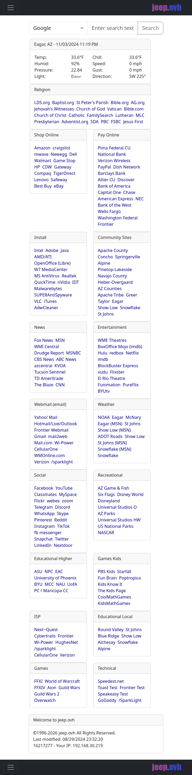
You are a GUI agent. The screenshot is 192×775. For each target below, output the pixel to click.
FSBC (116, 122)
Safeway (59, 180)
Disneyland (109, 501)
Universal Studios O (117, 507)
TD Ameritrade (48, 378)
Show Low (108, 308)
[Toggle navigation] (10, 7)
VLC (38, 301)
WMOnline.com (49, 455)
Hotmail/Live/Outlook (55, 424)
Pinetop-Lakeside (115, 269)
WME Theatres (112, 340)
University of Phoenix (55, 578)
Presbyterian (46, 122)
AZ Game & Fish (113, 488)
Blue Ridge (108, 636)
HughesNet (66, 642)
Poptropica (130, 578)
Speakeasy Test (113, 694)
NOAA (104, 417)
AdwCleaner (46, 308)
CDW (47, 167)
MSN (60, 340)
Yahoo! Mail (45, 417)
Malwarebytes (48, 288)
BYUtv (104, 391)
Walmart (42, 160)
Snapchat (43, 539)
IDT (75, 282)
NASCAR (106, 532)
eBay (59, 186)
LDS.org (42, 102)
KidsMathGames (114, 603)
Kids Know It (110, 584)
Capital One (109, 192)
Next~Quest (46, 629)
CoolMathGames (114, 597)
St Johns (106, 314)
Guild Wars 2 (46, 694)
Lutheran (124, 115)
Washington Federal (118, 218)
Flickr (39, 501)
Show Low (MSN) (114, 430)
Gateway (62, 167)
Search (150, 28)
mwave (41, 154)
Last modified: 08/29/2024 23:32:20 (68, 739)
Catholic (77, 115)
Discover (125, 180)
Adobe (52, 250)
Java (65, 250)
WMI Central (46, 346)
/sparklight (62, 462)
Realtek (69, 276)
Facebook (43, 488)
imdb (103, 359)
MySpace (68, 494)
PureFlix (131, 385)
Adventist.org (75, 122)
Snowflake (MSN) (114, 449)
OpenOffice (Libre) (52, 263)
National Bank (112, 154)
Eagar (117, 301)
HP (37, 167)
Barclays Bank (111, 173)
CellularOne (46, 449)
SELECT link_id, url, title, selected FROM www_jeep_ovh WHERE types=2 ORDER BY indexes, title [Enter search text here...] (58, 28)
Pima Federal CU (114, 148)
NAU (60, 584)
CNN (59, 385)
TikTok (63, 526)
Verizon (41, 462)
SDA (94, 122)
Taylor (104, 301)
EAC (59, 571)
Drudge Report (49, 353)
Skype (62, 513)
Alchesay (106, 642)
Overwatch (45, 700)
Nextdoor (63, 545)
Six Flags (106, 494)
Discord (62, 507)
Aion (51, 687)
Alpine (104, 263)
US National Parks (115, 526)
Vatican (114, 109)
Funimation (109, 385)
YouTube (64, 488)
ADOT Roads (110, 436)
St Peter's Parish (92, 102)
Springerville (127, 257)
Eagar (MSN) (110, 424)
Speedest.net (111, 681)
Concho (105, 257)
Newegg (59, 154)
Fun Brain (107, 578)
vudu (103, 372)
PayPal (104, 167)
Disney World (130, 494)
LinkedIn (42, 545)
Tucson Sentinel (50, 372)
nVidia (64, 282)
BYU (38, 584)
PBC (105, 122)
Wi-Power (64, 443)
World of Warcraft (62, 681)
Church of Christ (50, 115)
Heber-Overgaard (115, 282)
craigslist (61, 148)
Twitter (62, 539)
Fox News (43, 340)
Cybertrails (45, 636)
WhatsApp (44, 513)
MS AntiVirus (46, 276)
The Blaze (43, 385)
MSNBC (73, 353)
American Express (115, 199)
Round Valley (111, 629)
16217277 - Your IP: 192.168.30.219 (68, 746)
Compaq (42, 173)
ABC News (66, 359)
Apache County (113, 250)
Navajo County (112, 276)
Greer (131, 295)
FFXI (38, 681)
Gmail (40, 436)
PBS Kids (106, 571)
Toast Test (107, 687)
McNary (133, 417)
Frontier (106, 224)
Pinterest (43, 520)
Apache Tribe (111, 295)
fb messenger (48, 532)
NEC (140, 199)
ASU (38, 571)
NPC (49, 571)
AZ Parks (106, 513)
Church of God (90, 109)
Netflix (132, 353)
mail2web (57, 436)
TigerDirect (64, 173)
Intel (38, 250)
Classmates (45, 494)
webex (53, 501)
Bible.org (120, 102)
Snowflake (130, 308)
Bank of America (114, 186)
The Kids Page (112, 591)
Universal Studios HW (119, 520)
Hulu (102, 353)
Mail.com (43, 443)
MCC (49, 584)
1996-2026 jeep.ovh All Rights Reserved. (74, 733)
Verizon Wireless (114, 160)
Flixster (117, 372)
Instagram (44, 526)
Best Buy (42, 186)
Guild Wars (69, 687)
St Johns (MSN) (112, 443)
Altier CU (106, 180)
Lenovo (41, 180)
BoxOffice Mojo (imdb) (120, 346)
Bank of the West (115, 205)
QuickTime (44, 282)
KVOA (60, 366)
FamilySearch (100, 115)
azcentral (43, 366)
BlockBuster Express (118, 366)
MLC (140, 115)
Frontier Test (132, 687)
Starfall (124, 571)
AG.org (138, 102)
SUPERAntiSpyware (53, 295)
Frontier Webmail (51, 430)
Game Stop (64, 160)
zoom (67, 501)
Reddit (60, 520)
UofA (72, 584)
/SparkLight (130, 700)
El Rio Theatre (111, 378)
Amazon (42, 148)
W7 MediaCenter (50, 269)
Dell (73, 154)
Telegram (43, 507)
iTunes (50, 301)
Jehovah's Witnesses (54, 109)
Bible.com (133, 109)
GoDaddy (107, 700)
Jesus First (133, 122)
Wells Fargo (109, 211)
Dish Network (126, 167)
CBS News (44, 359)
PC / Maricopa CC (51, 591)
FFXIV (39, 687)
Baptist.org (63, 102)
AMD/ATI (43, 257)
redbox (117, 353)
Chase (129, 192)
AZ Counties (110, 288)
